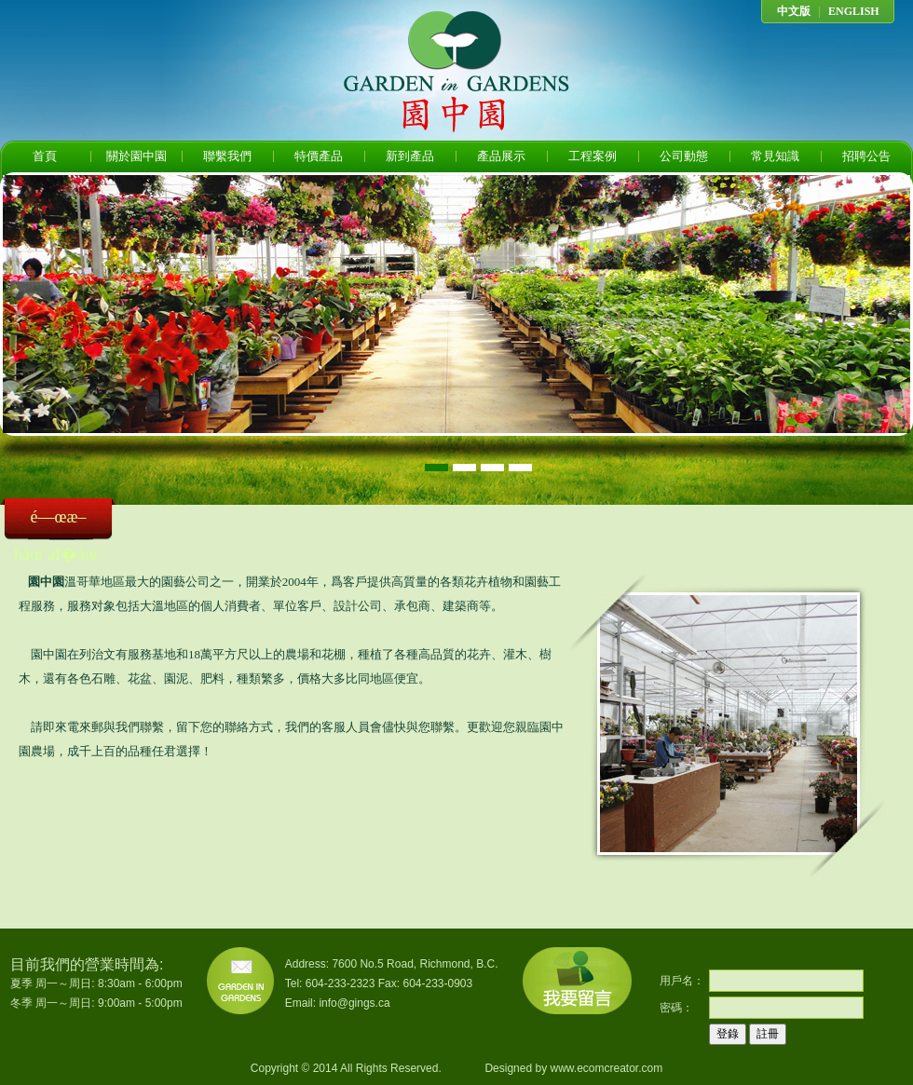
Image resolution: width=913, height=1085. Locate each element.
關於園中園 (136, 156)
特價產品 (318, 156)
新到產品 (410, 156)
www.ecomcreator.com (606, 1068)
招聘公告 (866, 156)
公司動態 (684, 156)
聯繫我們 (227, 156)
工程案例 (592, 156)
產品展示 (501, 156)
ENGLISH (853, 11)
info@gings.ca (354, 1003)
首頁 (45, 156)
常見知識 (775, 156)
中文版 (794, 11)
